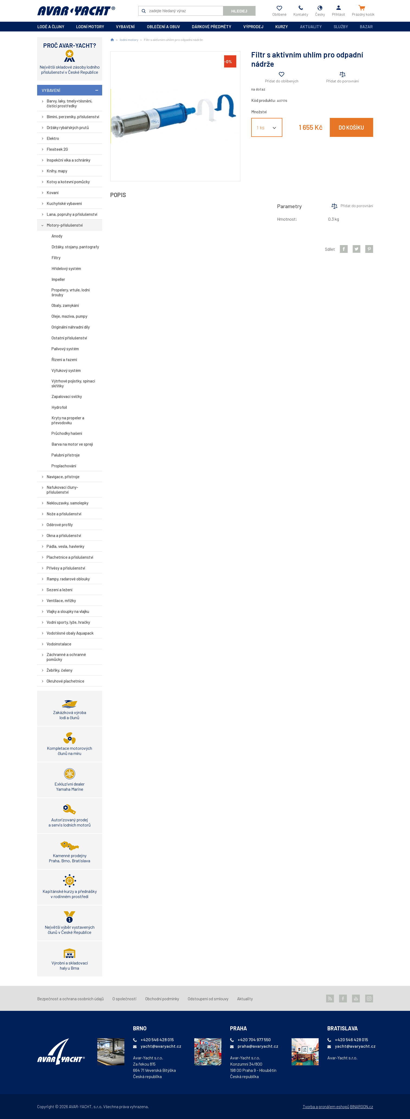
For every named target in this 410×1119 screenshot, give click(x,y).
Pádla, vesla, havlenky (65, 546)
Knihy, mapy (57, 170)
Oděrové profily (60, 524)
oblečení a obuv (163, 26)
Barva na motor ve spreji (72, 444)
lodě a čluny (50, 26)
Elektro (53, 138)
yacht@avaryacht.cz (161, 1046)
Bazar (366, 26)
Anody (56, 235)
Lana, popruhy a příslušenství (72, 214)
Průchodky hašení (66, 433)
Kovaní (53, 192)
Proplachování (63, 465)
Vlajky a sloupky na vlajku (68, 611)
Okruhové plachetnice (65, 681)
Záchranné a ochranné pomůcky (66, 657)
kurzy (281, 26)
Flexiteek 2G (57, 149)
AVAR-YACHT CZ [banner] (76, 10)
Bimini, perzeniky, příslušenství (73, 116)
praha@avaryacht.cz (258, 1046)
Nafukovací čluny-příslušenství (62, 489)
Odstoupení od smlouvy (208, 998)
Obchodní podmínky (162, 998)
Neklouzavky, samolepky (67, 502)
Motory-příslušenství (65, 225)
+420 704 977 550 (254, 1039)
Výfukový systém (66, 370)
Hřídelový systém (66, 268)
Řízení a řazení (64, 359)
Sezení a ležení (59, 589)
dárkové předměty (211, 26)
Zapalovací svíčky (66, 396)
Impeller (58, 279)
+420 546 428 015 (157, 1039)
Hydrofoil (59, 407)
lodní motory (90, 26)
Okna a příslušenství (64, 535)
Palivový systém (65, 348)
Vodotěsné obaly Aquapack (70, 633)
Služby (341, 26)
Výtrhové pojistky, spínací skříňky (73, 383)
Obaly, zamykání (65, 305)
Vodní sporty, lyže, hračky (68, 622)
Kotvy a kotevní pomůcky (68, 181)
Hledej (239, 11)
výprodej (253, 26)
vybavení (125, 26)
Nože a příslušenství (64, 513)
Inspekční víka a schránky (68, 159)
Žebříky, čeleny (59, 670)
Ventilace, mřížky (61, 600)
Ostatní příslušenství (69, 337)
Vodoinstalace (59, 643)
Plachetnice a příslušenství (70, 557)
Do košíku (351, 127)
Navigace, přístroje (63, 476)
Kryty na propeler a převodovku (67, 420)
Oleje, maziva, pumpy (69, 316)
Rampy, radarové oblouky (68, 578)
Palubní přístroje (65, 454)
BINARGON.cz (361, 1106)
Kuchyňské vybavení (64, 203)
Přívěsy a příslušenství (66, 567)
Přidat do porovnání (342, 81)
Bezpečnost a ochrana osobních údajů (70, 998)
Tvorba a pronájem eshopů (326, 1106)
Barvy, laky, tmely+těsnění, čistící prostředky (69, 103)
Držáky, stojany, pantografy (75, 246)
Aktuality (311, 26)
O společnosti (124, 998)
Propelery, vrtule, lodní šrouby (70, 292)
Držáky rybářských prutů (68, 127)
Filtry (55, 257)
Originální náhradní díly (70, 326)
